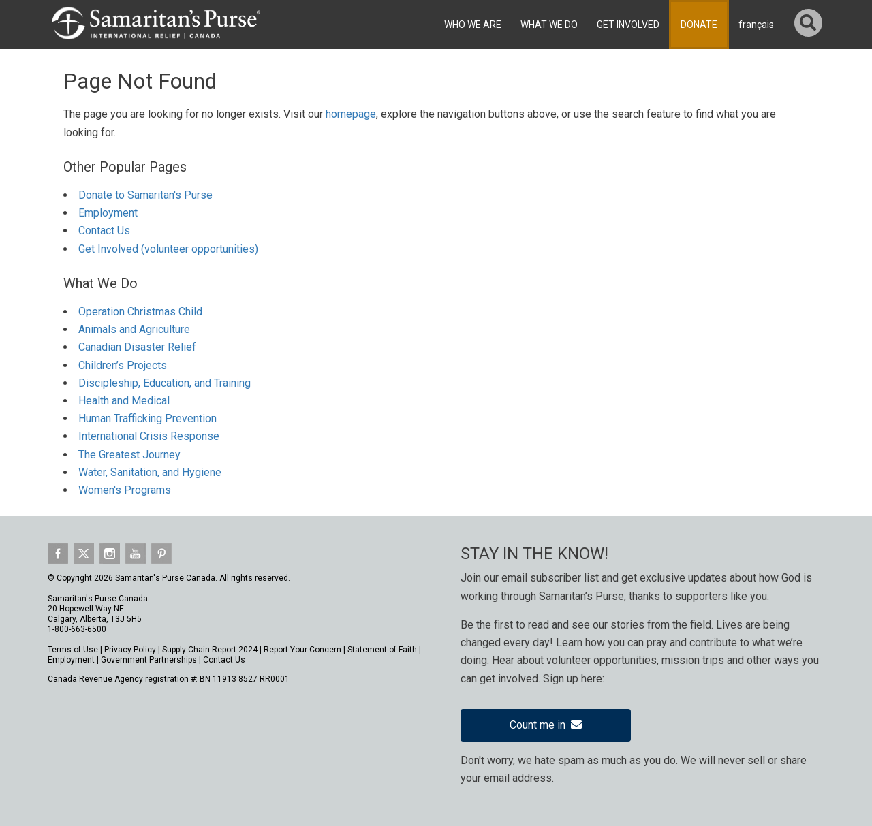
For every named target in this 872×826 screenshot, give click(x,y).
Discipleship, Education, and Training (164, 383)
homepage (351, 114)
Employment (108, 212)
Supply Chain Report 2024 (210, 649)
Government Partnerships (149, 660)
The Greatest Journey (129, 454)
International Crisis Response (148, 436)
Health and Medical (124, 400)
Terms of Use (73, 649)
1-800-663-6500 (77, 629)
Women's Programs (124, 489)
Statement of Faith (382, 649)
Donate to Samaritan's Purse (145, 195)
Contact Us (104, 230)
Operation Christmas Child (140, 311)
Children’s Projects (122, 365)
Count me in (546, 724)
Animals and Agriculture (134, 329)
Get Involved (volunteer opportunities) (168, 248)
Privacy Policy (130, 649)
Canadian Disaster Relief (137, 346)
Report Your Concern (302, 649)
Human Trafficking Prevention (147, 418)
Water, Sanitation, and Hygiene (149, 472)
